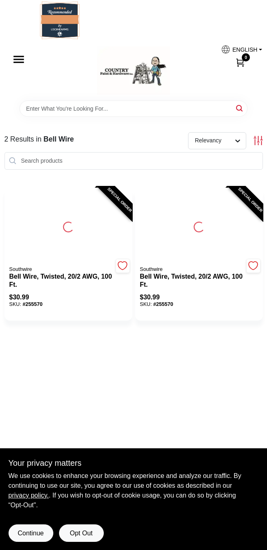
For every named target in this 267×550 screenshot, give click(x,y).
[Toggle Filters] (258, 140)
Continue (31, 533)
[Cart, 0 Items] (240, 62)
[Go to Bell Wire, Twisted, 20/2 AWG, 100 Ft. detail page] (68, 225)
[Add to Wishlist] (123, 266)
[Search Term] (133, 108)
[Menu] (18, 59)
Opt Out (81, 533)
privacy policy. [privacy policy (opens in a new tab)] (29, 495)
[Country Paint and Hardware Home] (133, 70)
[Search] (240, 108)
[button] (238, 49)
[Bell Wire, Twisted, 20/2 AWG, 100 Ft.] (61, 281)
